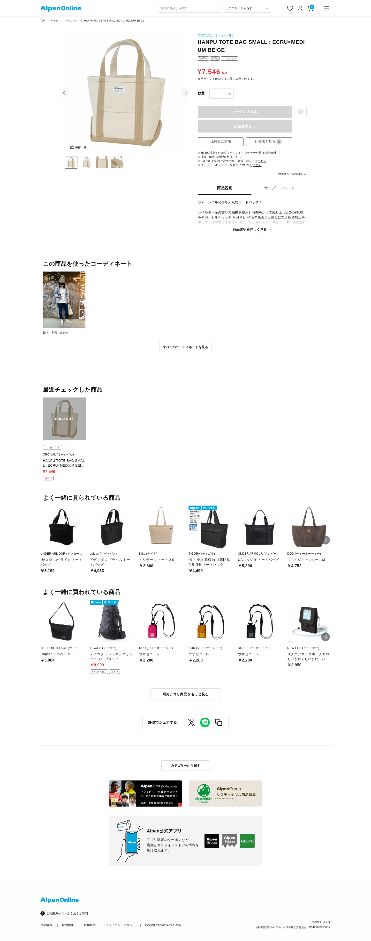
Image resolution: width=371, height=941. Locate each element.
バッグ (54, 20)
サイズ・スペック (279, 188)
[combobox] (189, 8)
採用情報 (68, 925)
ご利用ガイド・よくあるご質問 (67, 913)
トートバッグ (71, 20)
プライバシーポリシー (121, 925)
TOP (42, 20)
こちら (237, 157)
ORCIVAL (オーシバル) (215, 35)
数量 (201, 93)
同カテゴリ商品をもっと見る (185, 694)
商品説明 (224, 188)
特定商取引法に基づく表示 (163, 925)
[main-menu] (326, 8)
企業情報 (46, 925)
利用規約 (90, 925)
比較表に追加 (221, 141)
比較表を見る (268, 142)
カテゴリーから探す (185, 765)
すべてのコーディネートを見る (185, 347)
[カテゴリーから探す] (247, 8)
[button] (64, 93)
